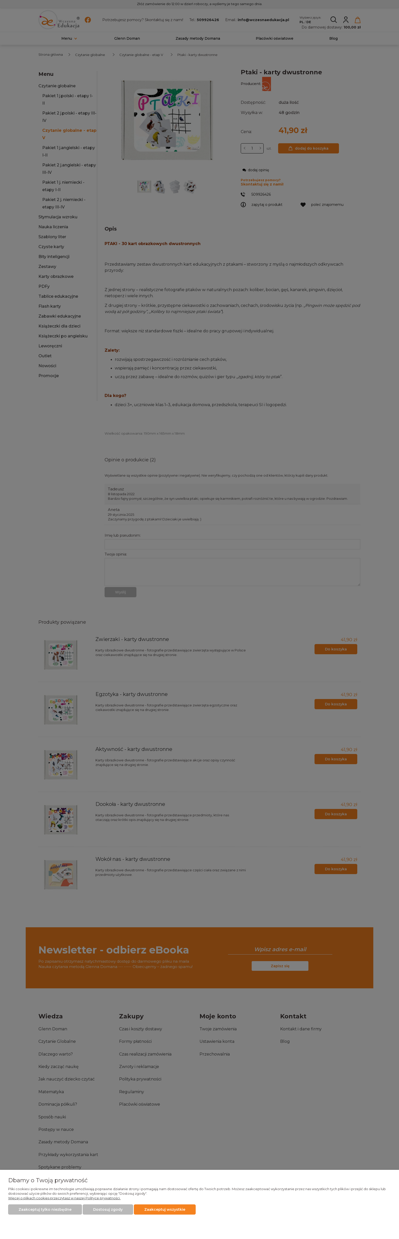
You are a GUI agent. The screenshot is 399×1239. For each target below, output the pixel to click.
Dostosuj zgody (108, 1209)
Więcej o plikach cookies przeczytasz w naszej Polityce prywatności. (64, 1198)
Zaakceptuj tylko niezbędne (45, 1209)
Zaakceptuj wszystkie (164, 1209)
